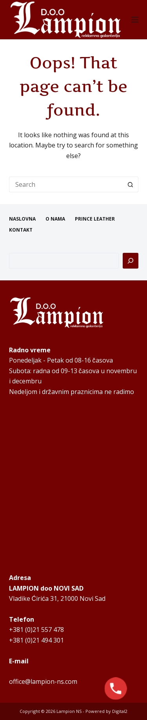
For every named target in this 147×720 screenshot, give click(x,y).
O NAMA (55, 219)
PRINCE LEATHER (95, 219)
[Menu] (134, 19)
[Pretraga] (130, 261)
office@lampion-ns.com (43, 681)
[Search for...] (66, 184)
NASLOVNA (22, 219)
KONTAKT (21, 230)
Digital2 (119, 711)
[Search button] (130, 184)
